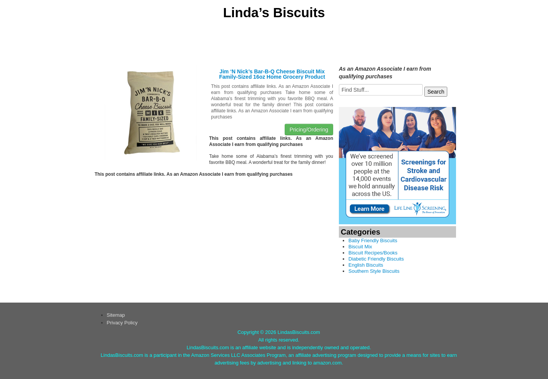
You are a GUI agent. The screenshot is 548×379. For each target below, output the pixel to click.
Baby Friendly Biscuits (372, 240)
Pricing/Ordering (309, 129)
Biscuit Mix (360, 246)
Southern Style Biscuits (374, 271)
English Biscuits (365, 265)
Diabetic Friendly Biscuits (376, 259)
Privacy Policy (122, 323)
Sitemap (116, 315)
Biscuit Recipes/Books (373, 253)
